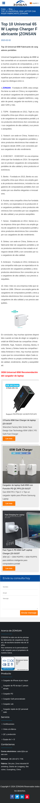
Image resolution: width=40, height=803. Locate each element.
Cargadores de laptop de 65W (22, 57)
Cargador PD (8, 694)
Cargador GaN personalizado (14, 699)
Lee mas (9, 438)
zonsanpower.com (15, 4)
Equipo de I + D (9, 739)
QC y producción (9, 734)
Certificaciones (8, 724)
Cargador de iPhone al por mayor (15, 680)
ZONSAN (7, 88)
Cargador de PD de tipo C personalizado (15, 687)
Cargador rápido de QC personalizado (15, 710)
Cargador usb (8, 704)
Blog (10, 9)
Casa (3, 9)
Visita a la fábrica (9, 729)
